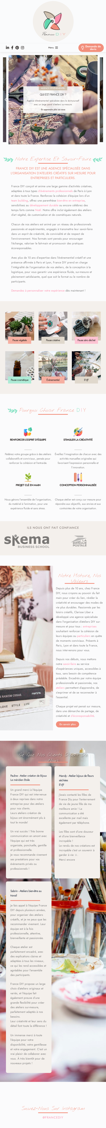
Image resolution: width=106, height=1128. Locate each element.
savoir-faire (69, 664)
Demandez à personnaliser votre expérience (38, 291)
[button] (6, 99)
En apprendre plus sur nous (53, 109)
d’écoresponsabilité (82, 716)
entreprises (89, 626)
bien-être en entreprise (71, 201)
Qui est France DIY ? (53, 94)
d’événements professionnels (55, 191)
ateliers (60, 688)
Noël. (38, 210)
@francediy (53, 1117)
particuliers (83, 636)
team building (19, 201)
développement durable (44, 205)
